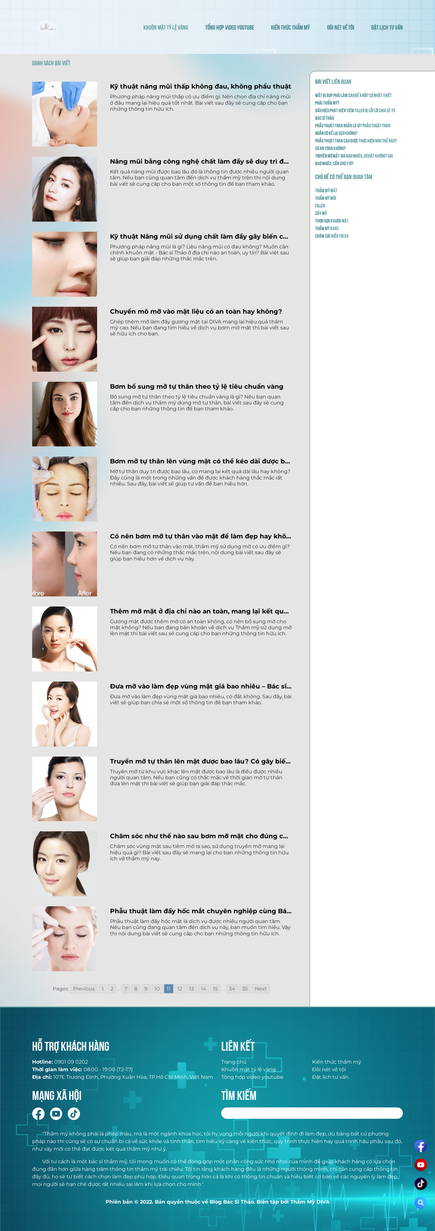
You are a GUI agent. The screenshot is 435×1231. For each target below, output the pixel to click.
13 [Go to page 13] (191, 989)
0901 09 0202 (71, 1062)
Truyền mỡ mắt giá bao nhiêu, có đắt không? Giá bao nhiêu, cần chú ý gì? (354, 159)
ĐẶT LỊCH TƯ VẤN (387, 27)
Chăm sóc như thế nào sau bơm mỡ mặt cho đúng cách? (201, 836)
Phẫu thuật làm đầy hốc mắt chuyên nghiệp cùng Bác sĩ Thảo (201, 911)
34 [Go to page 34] (232, 989)
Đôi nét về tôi (329, 1069)
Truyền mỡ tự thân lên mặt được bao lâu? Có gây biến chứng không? (201, 761)
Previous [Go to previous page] (84, 989)
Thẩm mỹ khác (327, 228)
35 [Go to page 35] (245, 989)
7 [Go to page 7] (126, 989)
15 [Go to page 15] (215, 989)
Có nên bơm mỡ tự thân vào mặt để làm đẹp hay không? (201, 536)
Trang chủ (233, 1062)
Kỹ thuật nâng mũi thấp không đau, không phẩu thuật (200, 86)
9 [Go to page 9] (146, 989)
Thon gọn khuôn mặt (332, 220)
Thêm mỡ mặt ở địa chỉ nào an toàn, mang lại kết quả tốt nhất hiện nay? (201, 611)
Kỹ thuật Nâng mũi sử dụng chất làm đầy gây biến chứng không (201, 236)
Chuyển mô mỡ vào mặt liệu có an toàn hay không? (196, 311)
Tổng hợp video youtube (252, 1077)
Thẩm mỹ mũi (325, 198)
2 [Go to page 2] (112, 989)
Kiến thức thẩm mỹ (336, 1062)
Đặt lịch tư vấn (330, 1077)
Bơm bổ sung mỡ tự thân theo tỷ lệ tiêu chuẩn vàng (196, 386)
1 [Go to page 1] (103, 989)
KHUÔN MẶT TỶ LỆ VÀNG (165, 27)
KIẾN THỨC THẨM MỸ (290, 27)
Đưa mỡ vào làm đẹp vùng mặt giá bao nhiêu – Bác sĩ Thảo (201, 686)
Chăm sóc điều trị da (332, 235)
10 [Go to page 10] (157, 989)
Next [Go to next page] (261, 989)
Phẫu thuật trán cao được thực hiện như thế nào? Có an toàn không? (356, 144)
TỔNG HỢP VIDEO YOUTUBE (229, 27)
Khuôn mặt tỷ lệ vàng (248, 1069)
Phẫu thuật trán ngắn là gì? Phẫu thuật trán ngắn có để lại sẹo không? (352, 129)
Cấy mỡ (321, 213)
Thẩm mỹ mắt (326, 190)
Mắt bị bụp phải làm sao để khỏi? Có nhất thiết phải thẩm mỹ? (353, 99)
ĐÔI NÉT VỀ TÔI (340, 27)
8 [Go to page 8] (135, 989)
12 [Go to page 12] (179, 989)
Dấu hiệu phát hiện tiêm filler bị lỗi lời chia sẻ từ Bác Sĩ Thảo (355, 114)
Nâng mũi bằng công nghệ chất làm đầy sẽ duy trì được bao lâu (201, 161)
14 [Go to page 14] (203, 989)
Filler (320, 205)
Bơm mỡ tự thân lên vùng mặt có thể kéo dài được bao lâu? (201, 461)
